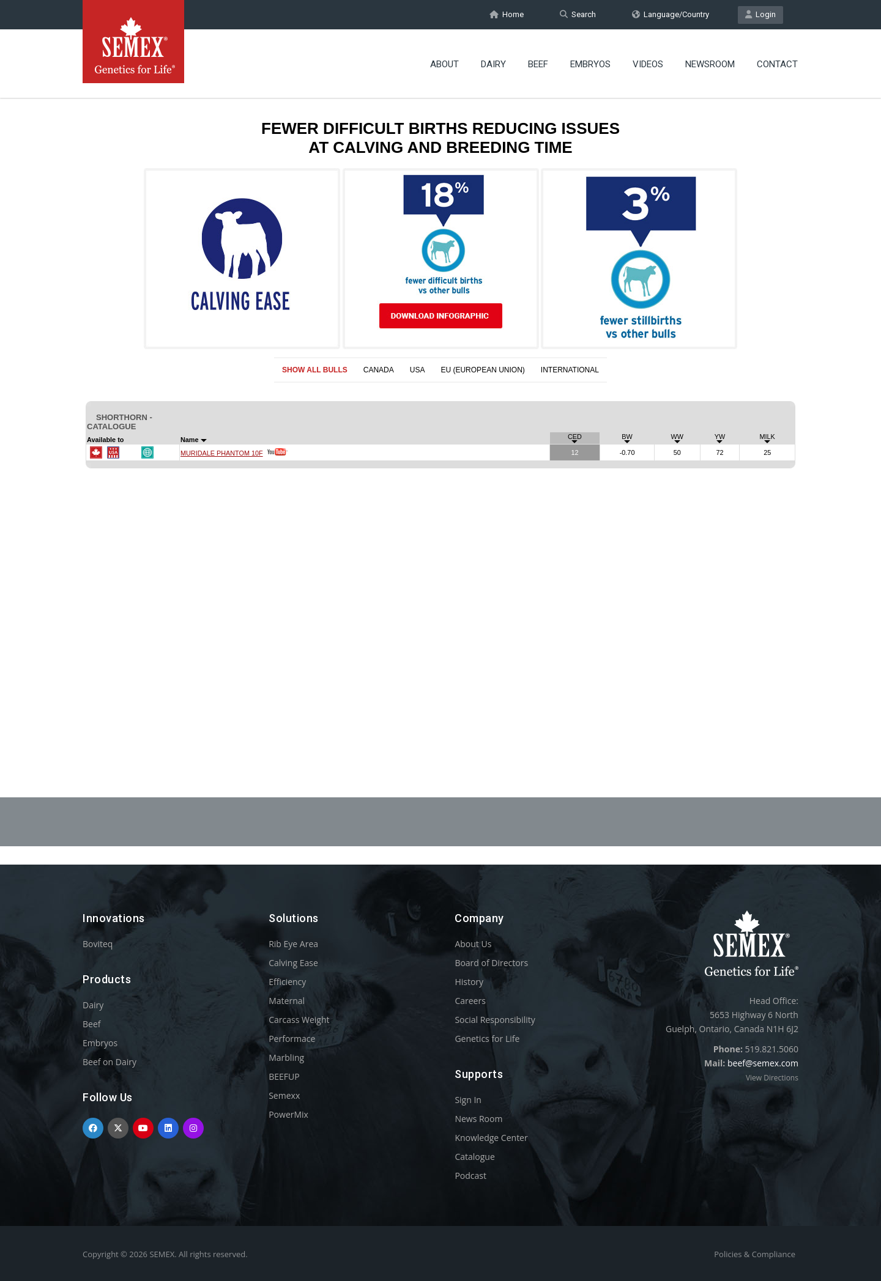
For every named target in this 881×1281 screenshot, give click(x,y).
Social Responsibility (495, 1019)
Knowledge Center (491, 1137)
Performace (292, 1038)
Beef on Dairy (109, 1062)
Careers (470, 1000)
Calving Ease (293, 963)
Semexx (284, 1095)
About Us (473, 944)
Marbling (286, 1057)
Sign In (468, 1100)
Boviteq (98, 944)
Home (506, 14)
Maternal (287, 1000)
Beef (538, 64)
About (444, 64)
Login (760, 14)
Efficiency (287, 982)
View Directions (772, 1077)
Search (578, 14)
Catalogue (474, 1156)
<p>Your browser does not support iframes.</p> (440, 414)
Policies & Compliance (754, 1254)
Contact (777, 64)
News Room (478, 1118)
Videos (648, 64)
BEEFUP (284, 1076)
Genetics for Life (487, 1038)
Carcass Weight (299, 1019)
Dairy (493, 64)
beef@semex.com (762, 1063)
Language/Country (670, 14)
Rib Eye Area (293, 944)
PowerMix (288, 1114)
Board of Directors (491, 963)
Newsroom (710, 64)
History (469, 982)
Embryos (590, 64)
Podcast (470, 1175)
